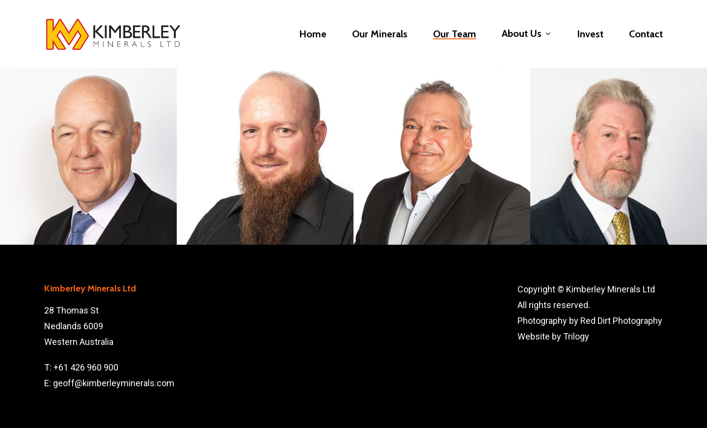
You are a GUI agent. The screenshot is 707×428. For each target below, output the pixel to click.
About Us (526, 33)
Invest (590, 34)
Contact (646, 34)
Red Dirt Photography (621, 320)
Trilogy (576, 336)
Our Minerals (380, 34)
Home (312, 34)
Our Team (454, 34)
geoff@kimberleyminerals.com (113, 383)
